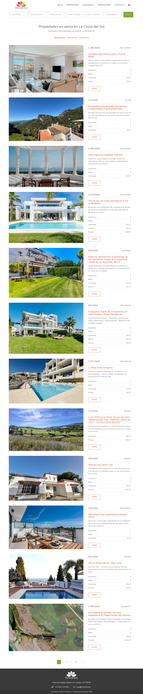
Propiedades (73, 5)
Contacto (119, 5)
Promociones (104, 5)
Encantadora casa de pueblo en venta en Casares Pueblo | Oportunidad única (107, 107)
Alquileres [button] (87, 5)
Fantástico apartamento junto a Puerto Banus (106, 55)
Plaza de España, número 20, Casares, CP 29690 (71, 682)
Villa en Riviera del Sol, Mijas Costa (105, 563)
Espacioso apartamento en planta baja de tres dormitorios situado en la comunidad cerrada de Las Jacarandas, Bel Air (108, 259)
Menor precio (72, 37)
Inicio (60, 5)
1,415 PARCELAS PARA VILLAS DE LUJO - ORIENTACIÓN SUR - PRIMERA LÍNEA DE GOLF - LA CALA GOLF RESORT (109, 420)
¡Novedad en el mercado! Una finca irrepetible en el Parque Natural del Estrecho (109, 614)
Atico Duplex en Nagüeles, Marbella (105, 154)
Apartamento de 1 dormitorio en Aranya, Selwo (107, 515)
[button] (129, 5)
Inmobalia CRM (87, 692)
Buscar (128, 15)
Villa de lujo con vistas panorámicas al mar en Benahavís (108, 202)
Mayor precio (84, 37)
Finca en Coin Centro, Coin (100, 464)
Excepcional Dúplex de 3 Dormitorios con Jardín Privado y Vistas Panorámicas (108, 313)
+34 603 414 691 (62, 687)
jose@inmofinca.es (83, 687)
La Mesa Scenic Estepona (100, 367)
